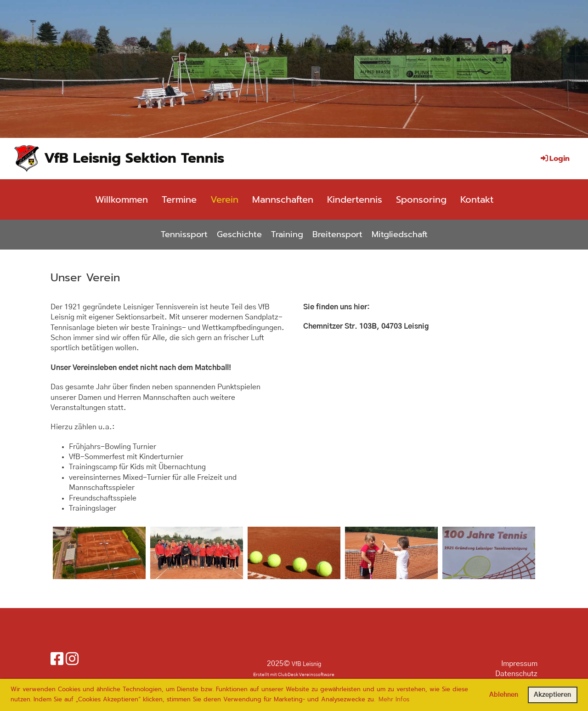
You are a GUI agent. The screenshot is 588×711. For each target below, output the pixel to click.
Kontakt (476, 199)
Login (554, 158)
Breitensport (337, 234)
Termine (179, 199)
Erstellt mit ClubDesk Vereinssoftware (293, 674)
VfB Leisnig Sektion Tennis (134, 158)
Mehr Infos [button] (394, 699)
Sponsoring (421, 199)
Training (287, 234)
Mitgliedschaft (400, 234)
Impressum (519, 663)
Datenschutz (516, 673)
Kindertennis (354, 199)
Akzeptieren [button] (552, 695)
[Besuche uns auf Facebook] (57, 659)
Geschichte (239, 234)
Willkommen (121, 199)
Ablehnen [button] (503, 695)
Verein (224, 199)
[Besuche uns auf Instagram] (72, 659)
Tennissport (184, 234)
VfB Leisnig (306, 664)
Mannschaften (282, 199)
